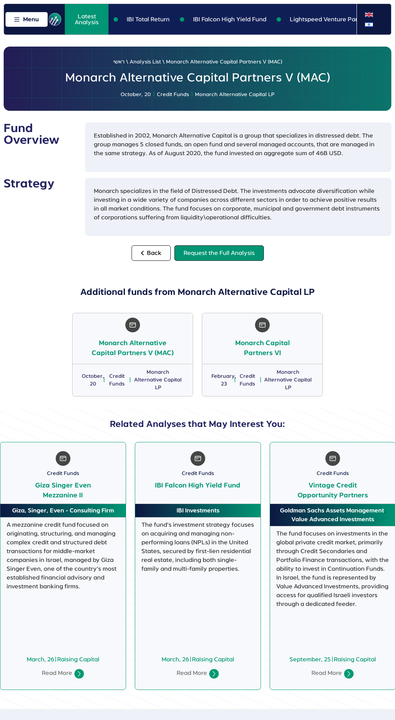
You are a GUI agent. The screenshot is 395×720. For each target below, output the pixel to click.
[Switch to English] (369, 15)
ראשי (119, 62)
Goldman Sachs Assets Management (332, 510)
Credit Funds (173, 94)
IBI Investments (198, 510)
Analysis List (145, 62)
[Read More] (79, 674)
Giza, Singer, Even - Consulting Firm (63, 510)
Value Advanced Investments (332, 519)
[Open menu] (26, 19)
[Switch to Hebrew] (369, 24)
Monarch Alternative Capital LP (234, 94)
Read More (57, 673)
